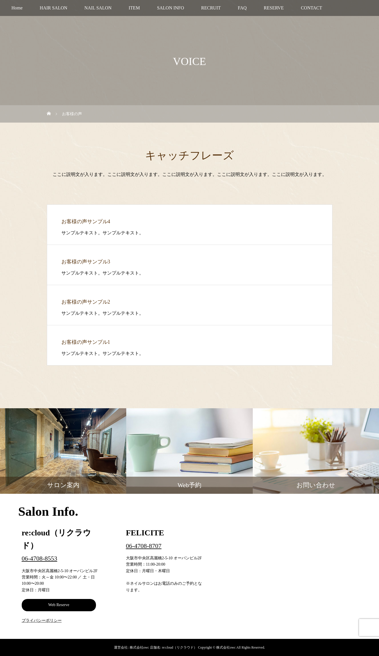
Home (17, 7)
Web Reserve (58, 605)
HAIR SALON (53, 7)
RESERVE (274, 7)
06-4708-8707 (144, 545)
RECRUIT (210, 7)
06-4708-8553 (39, 558)
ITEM (134, 7)
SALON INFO (170, 7)
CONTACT (311, 7)
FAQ (242, 7)
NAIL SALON (98, 7)
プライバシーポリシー (42, 620)
